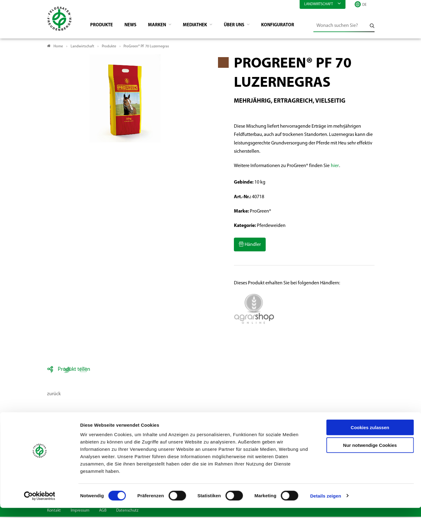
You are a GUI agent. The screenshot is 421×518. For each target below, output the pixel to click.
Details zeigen (325, 506)
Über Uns (243, 26)
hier (335, 167)
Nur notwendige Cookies (370, 455)
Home (58, 47)
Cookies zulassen (370, 437)
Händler (252, 245)
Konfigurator (288, 26)
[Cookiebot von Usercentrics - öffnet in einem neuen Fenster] (39, 506)
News (133, 26)
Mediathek (202, 26)
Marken (162, 26)
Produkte (103, 26)
